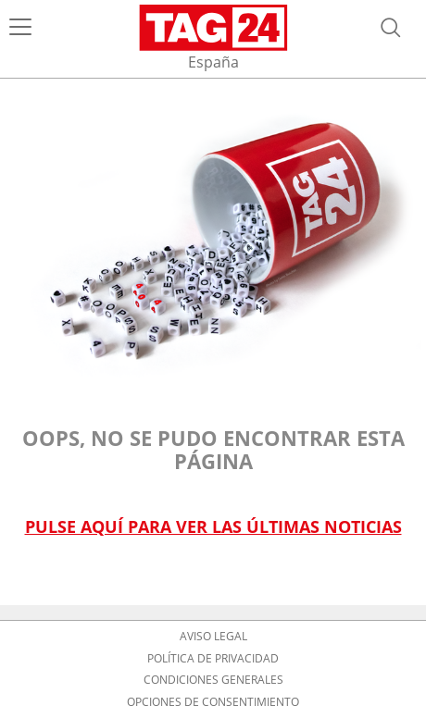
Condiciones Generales (213, 680)
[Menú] (20, 28)
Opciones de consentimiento (213, 702)
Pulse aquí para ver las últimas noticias (213, 527)
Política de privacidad (213, 658)
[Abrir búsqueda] (391, 28)
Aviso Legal (213, 636)
